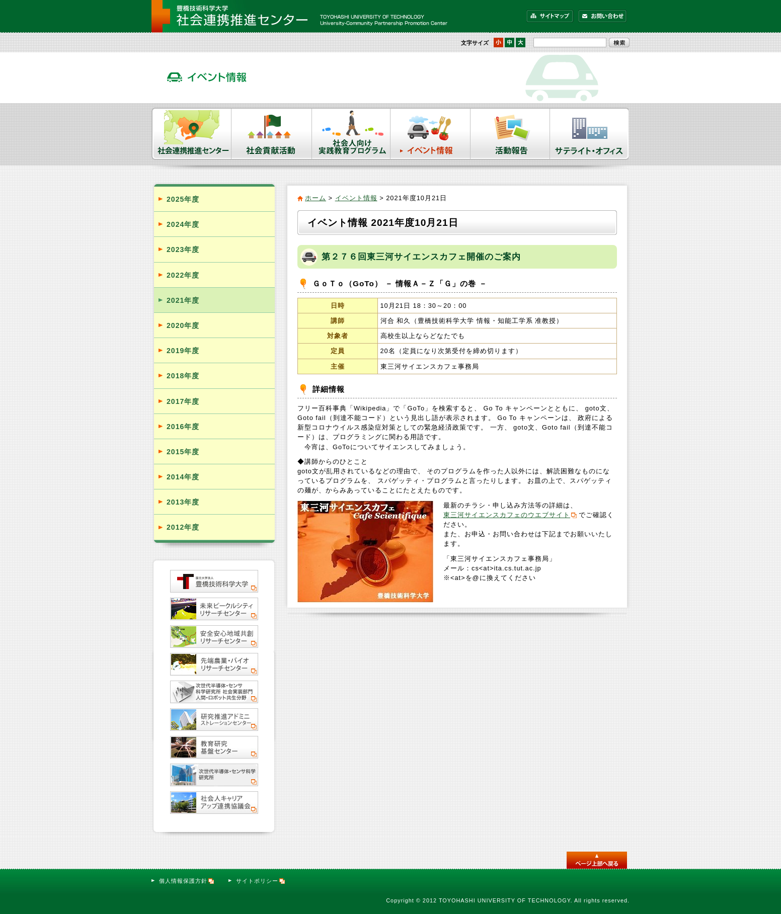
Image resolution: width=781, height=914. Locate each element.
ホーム (315, 198)
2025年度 (183, 199)
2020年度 (183, 325)
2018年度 (183, 376)
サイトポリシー (261, 881)
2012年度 (183, 527)
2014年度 (183, 477)
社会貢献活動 (271, 134)
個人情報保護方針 (187, 881)
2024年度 (183, 224)
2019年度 (183, 351)
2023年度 (183, 249)
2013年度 (183, 502)
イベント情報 (430, 134)
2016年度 (183, 427)
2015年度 (183, 452)
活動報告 (510, 134)
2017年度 (183, 401)
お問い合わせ (602, 16)
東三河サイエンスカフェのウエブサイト (506, 515)
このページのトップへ (597, 860)
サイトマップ (550, 16)
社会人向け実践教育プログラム (351, 134)
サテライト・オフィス (590, 134)
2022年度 (183, 275)
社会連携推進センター (191, 134)
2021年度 (183, 300)
